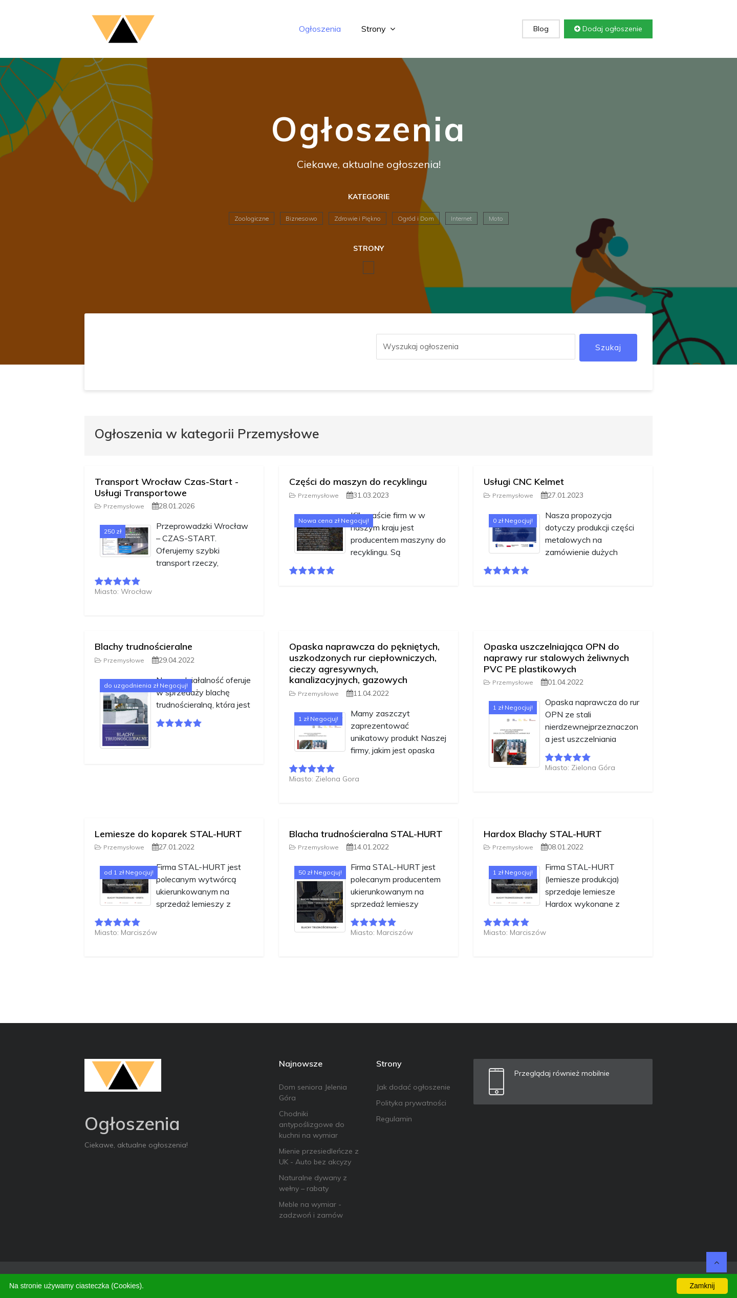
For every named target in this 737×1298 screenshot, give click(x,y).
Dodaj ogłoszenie (608, 28)
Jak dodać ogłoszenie (413, 1087)
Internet (461, 218)
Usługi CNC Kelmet (524, 481)
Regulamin (394, 1118)
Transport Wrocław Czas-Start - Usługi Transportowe (167, 487)
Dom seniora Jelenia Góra (313, 1092)
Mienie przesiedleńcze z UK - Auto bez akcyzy (319, 1156)
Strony (378, 29)
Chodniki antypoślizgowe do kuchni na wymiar (311, 1124)
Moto (496, 218)
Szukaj (608, 347)
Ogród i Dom (416, 218)
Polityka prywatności (411, 1103)
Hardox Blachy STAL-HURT (543, 834)
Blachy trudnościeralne (143, 646)
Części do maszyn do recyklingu (358, 481)
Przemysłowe (119, 506)
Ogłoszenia (320, 29)
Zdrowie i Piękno (357, 218)
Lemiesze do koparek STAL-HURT (168, 834)
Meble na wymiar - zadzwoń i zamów (311, 1210)
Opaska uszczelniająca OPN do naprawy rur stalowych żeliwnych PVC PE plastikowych (556, 657)
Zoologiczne (251, 218)
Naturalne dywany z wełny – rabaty (313, 1183)
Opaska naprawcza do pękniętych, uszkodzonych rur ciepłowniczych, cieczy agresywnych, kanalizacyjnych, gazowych (364, 663)
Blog (541, 28)
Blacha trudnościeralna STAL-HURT (366, 834)
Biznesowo (301, 218)
